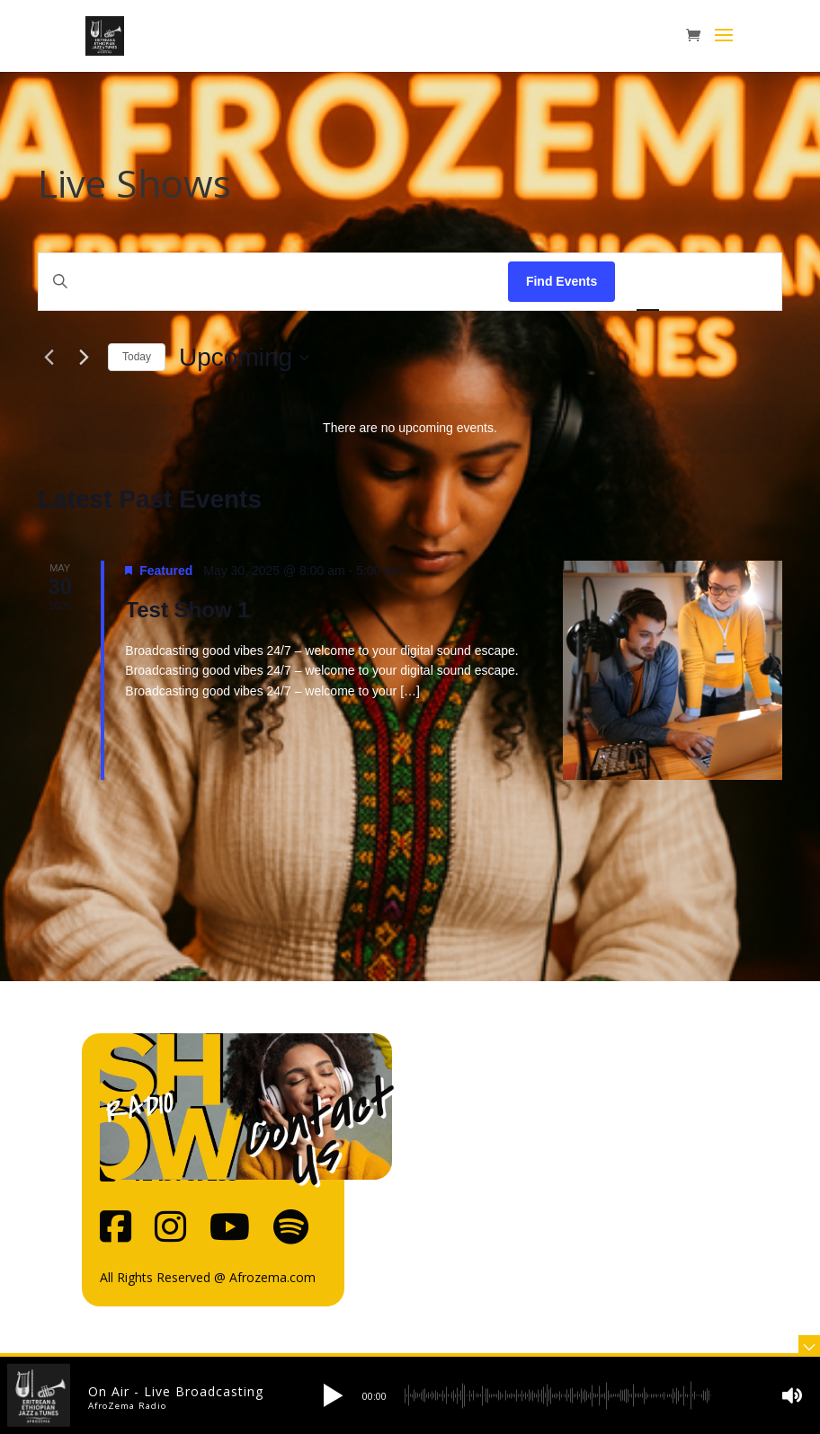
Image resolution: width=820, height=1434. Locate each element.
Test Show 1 (187, 610)
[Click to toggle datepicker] (244, 358)
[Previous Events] (48, 357)
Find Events (561, 281)
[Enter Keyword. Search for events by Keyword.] (273, 281)
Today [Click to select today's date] (136, 356)
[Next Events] (83, 357)
